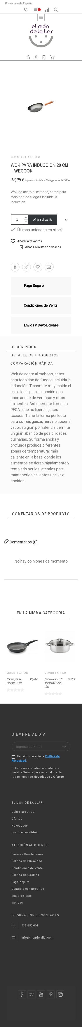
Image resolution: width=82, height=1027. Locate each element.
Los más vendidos (25, 832)
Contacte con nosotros (28, 888)
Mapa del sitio (22, 895)
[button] (67, 219)
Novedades (20, 825)
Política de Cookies (25, 875)
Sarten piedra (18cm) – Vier (14, 681)
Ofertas (17, 818)
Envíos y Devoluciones (27, 854)
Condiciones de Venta (27, 868)
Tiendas (17, 902)
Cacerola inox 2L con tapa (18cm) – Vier (54, 682)
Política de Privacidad (27, 861)
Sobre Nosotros (23, 811)
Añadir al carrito (42, 219)
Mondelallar (26, 157)
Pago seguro (21, 882)
